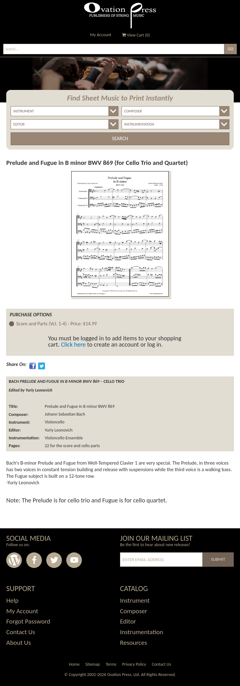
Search (120, 138)
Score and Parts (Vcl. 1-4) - (56, 324)
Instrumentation (141, 632)
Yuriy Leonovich (58, 430)
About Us (18, 643)
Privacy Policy (134, 664)
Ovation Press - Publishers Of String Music (120, 15)
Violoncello (54, 422)
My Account (100, 34)
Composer (133, 611)
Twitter (54, 560)
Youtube (74, 560)
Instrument (135, 600)
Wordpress (14, 560)
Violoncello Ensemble (63, 438)
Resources (133, 643)
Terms (111, 664)
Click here (73, 344)
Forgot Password (28, 621)
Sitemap (92, 664)
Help (12, 600)
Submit (218, 559)
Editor (128, 621)
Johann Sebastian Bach (64, 414)
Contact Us (20, 632)
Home (74, 664)
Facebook (34, 560)
